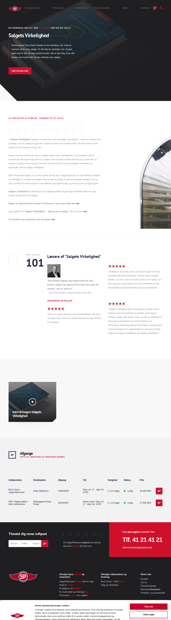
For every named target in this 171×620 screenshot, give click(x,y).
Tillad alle (148, 587)
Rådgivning (103, 8)
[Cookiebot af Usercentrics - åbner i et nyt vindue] (17, 615)
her (77, 203)
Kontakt (145, 8)
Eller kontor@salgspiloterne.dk (137, 547)
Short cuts (146, 574)
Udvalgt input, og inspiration (71, 575)
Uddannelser (72, 8)
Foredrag (89, 8)
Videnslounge (121, 8)
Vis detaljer (138, 615)
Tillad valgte (148, 595)
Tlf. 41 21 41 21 (142, 539)
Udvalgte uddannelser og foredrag (113, 575)
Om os (134, 8)
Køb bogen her (19, 71)
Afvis (148, 603)
